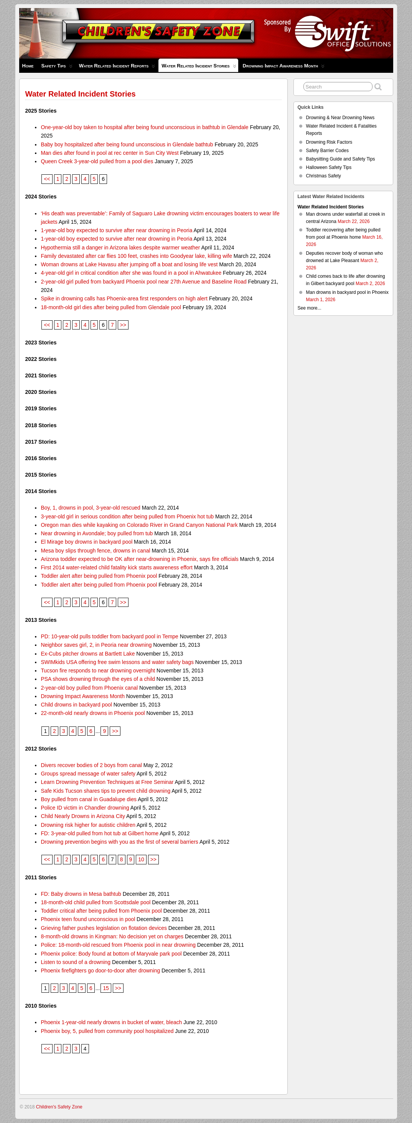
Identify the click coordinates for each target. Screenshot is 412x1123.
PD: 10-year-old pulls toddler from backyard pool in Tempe (109, 636)
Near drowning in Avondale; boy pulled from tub (97, 533)
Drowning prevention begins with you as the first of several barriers (119, 842)
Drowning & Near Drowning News (340, 117)
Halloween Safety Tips (329, 167)
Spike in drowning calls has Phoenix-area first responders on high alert (124, 298)
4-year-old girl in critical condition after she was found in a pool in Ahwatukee (131, 273)
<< (47, 179)
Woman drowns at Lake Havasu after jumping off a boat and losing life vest (129, 264)
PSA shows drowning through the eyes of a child (98, 679)
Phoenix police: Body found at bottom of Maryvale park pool (111, 954)
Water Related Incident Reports (117, 67)
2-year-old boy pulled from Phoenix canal (89, 688)
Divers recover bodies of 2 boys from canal (91, 765)
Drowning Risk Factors (329, 142)
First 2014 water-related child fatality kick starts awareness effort (116, 567)
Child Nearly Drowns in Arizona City (83, 816)
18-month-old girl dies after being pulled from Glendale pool (111, 307)
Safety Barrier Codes (327, 150)
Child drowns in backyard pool (76, 705)
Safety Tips (56, 67)
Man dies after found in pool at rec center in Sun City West (109, 153)
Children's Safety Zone (59, 1107)
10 (141, 859)
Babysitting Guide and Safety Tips (340, 159)
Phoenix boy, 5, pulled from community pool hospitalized (107, 1031)
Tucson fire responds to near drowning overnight (98, 670)
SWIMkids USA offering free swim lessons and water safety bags (117, 662)
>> (123, 325)
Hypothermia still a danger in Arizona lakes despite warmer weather (120, 247)
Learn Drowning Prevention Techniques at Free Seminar (107, 782)
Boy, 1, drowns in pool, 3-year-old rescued (90, 508)
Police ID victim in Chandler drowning (85, 808)
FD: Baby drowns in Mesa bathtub (81, 894)
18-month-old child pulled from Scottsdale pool (95, 902)
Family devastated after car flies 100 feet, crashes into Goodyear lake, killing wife (136, 256)
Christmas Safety (323, 176)
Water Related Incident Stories (199, 67)
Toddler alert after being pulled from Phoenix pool (99, 576)
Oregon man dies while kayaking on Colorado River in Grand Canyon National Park (139, 525)
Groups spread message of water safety (88, 774)
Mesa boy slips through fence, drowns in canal (95, 551)
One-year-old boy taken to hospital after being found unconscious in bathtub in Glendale (144, 127)
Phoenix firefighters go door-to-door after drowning (100, 970)
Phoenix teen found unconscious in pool (88, 919)
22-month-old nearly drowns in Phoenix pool (93, 713)
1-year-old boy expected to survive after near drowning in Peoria (116, 230)
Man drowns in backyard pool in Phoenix (347, 292)
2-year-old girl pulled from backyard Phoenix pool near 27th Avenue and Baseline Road (143, 282)
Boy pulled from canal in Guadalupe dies (89, 799)
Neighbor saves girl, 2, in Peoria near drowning (96, 645)
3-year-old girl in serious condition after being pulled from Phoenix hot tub (127, 516)
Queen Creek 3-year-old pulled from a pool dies (97, 161)
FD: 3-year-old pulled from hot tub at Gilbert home (99, 833)
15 (106, 988)
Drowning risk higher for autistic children (88, 825)
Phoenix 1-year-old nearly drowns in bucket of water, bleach (111, 1022)
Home (28, 66)
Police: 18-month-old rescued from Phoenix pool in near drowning (118, 945)
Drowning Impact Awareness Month (284, 67)
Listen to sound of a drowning (75, 962)
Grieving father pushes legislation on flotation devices (104, 928)
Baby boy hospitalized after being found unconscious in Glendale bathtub (127, 144)
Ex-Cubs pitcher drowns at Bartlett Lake (88, 654)
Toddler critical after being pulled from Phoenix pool (101, 911)
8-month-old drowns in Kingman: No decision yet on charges (112, 936)
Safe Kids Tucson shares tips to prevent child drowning (105, 791)
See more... (309, 308)
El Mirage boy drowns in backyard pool (86, 542)
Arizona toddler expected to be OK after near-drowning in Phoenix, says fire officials (139, 559)
